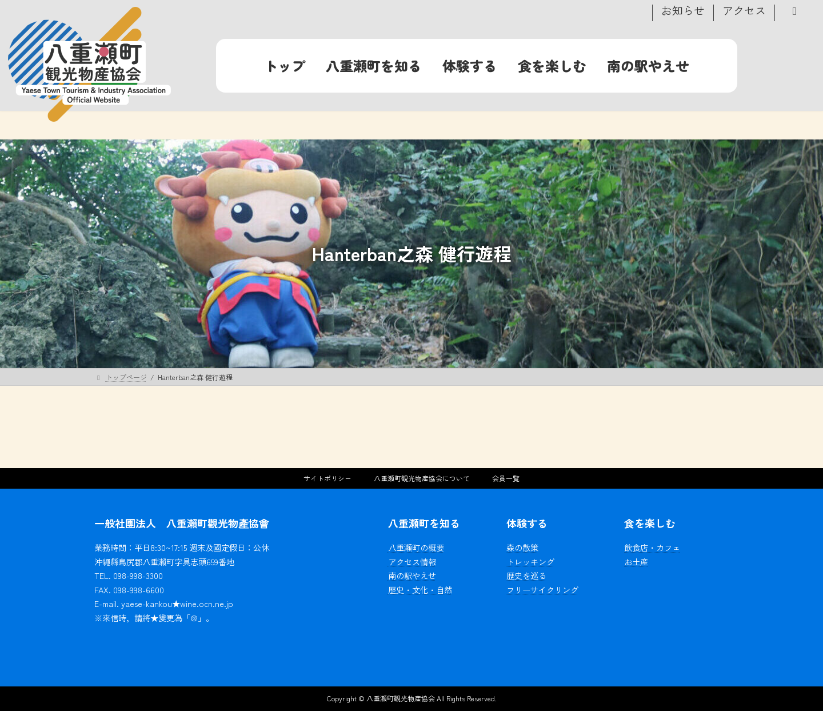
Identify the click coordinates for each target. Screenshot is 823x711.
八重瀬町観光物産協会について (422, 478)
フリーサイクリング (542, 589)
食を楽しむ (650, 523)
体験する (527, 523)
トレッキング (530, 561)
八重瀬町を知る (424, 523)
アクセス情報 (412, 561)
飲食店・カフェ (652, 547)
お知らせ (683, 11)
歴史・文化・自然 (420, 589)
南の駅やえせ (412, 575)
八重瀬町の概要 (416, 547)
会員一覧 (506, 478)
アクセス (744, 11)
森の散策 (522, 547)
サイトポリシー (327, 478)
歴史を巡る (526, 575)
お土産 (636, 561)
